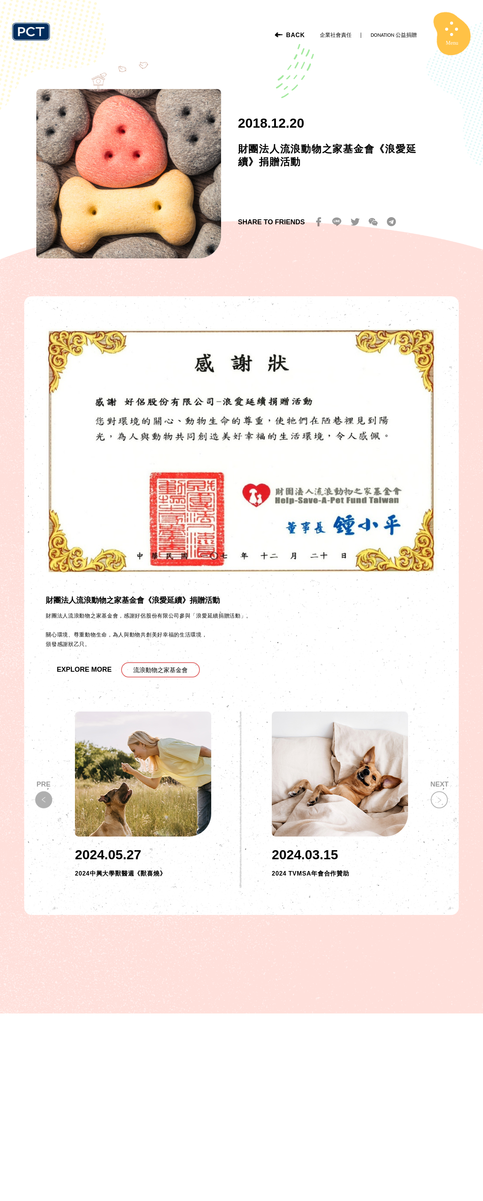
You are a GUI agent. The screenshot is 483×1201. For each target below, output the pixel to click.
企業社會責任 (336, 35)
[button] (439, 799)
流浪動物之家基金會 (160, 670)
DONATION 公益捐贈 (394, 35)
